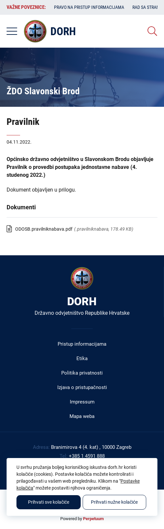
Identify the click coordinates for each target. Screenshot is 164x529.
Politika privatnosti (82, 373)
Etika (82, 358)
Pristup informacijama (82, 344)
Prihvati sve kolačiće (48, 502)
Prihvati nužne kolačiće (114, 502)
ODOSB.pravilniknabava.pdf (43, 229)
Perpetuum (93, 518)
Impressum (82, 402)
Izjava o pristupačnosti (82, 387)
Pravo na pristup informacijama (89, 7)
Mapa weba (82, 416)
